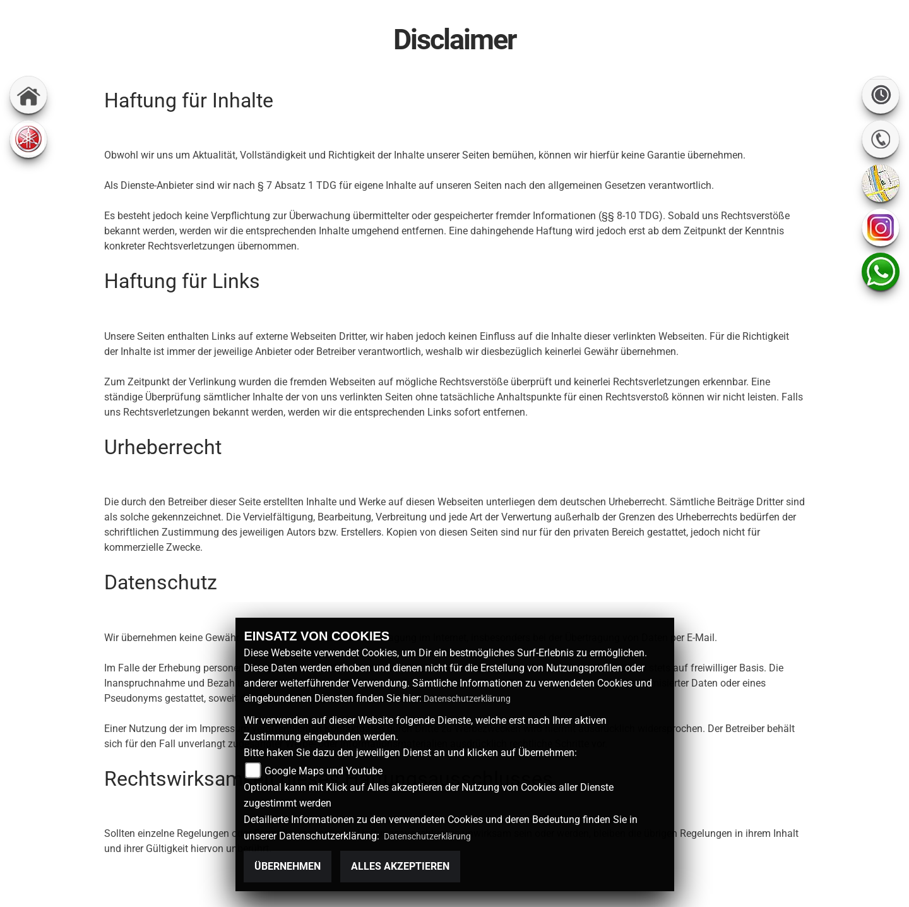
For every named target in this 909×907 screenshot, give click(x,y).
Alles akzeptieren (400, 866)
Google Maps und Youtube (323, 771)
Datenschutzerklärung (467, 699)
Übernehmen (287, 866)
